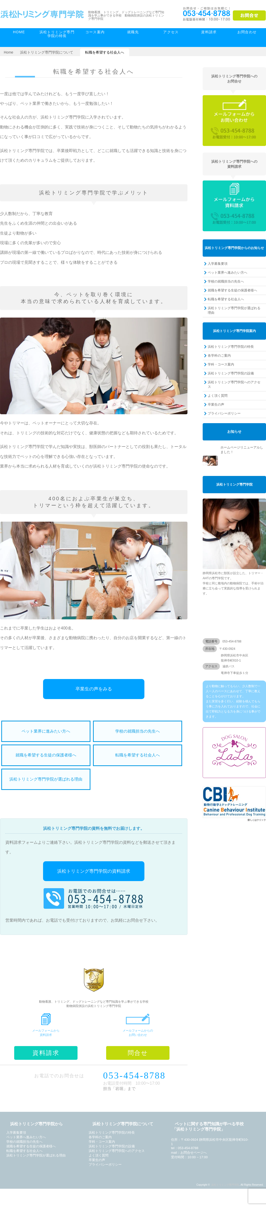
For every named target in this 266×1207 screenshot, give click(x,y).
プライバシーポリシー (224, 413)
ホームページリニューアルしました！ (241, 449)
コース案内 (95, 32)
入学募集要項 (217, 264)
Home (8, 52)
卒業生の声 (216, 404)
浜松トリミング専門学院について (46, 52)
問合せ (138, 1052)
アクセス (171, 32)
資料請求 (209, 32)
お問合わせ (247, 32)
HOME (19, 32)
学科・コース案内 (221, 364)
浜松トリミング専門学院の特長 (57, 34)
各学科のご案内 (219, 355)
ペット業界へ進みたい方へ (227, 272)
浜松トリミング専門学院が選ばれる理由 (45, 779)
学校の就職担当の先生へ (137, 731)
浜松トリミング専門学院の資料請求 (93, 871)
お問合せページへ (193, 1152)
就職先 (133, 32)
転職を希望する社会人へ (137, 755)
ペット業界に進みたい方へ (46, 731)
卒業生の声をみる (93, 688)
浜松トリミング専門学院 (225, 1184)
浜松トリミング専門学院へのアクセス (234, 384)
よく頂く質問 (217, 396)
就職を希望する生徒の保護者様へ (45, 755)
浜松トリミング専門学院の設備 (231, 373)
